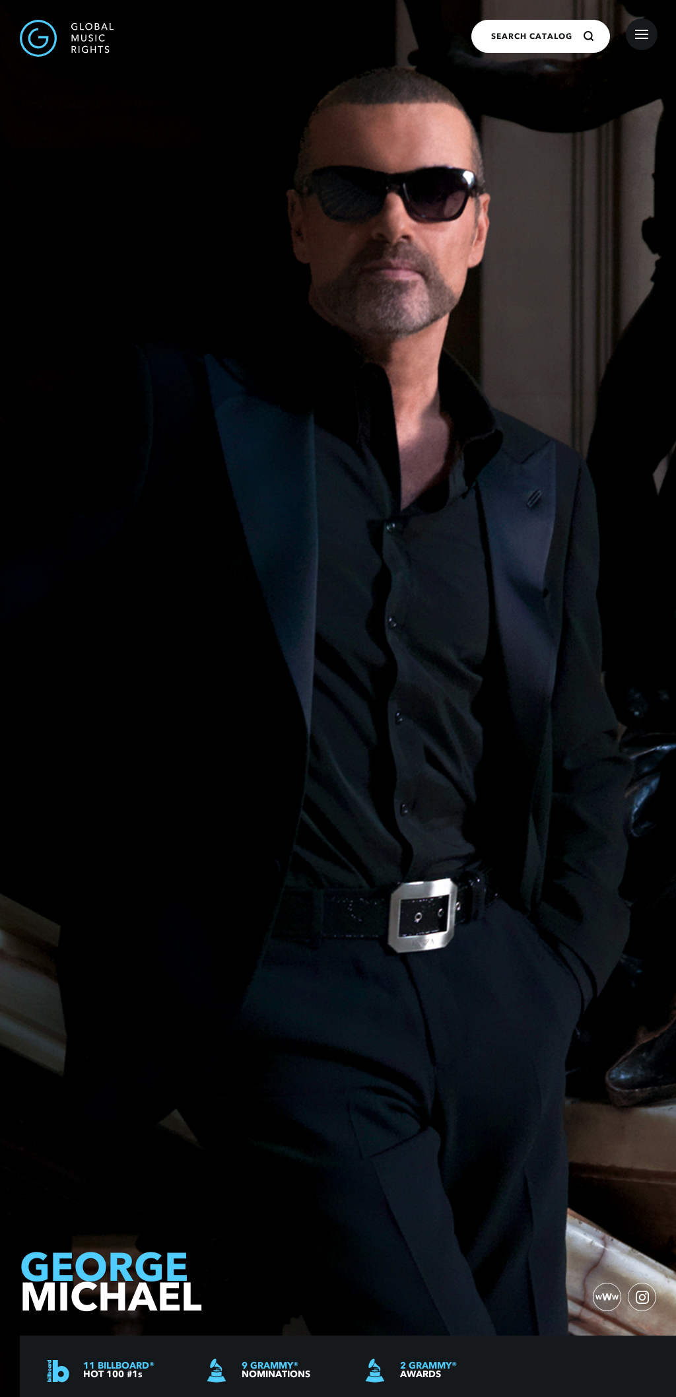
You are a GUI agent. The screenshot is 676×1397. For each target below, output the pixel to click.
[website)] (606, 1296)
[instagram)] (641, 1296)
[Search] (589, 36)
